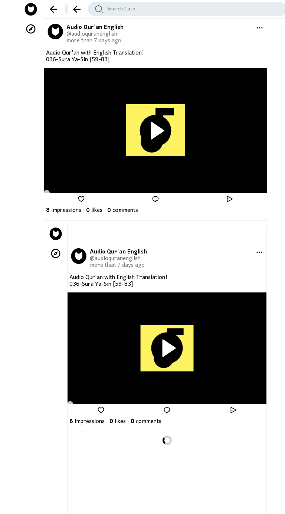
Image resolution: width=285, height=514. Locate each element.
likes (94, 210)
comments (122, 210)
